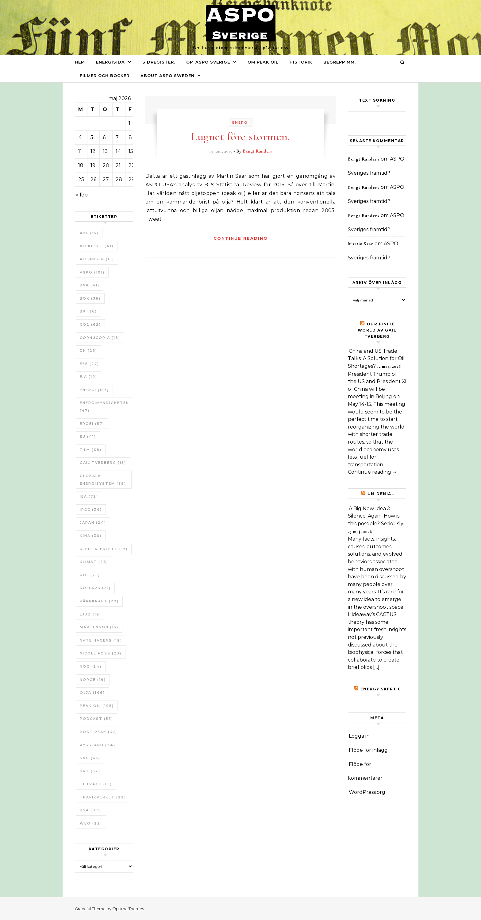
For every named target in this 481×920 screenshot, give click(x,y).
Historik (301, 62)
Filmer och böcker (104, 75)
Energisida (110, 62)
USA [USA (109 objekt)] (91, 810)
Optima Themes (128, 908)
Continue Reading (240, 238)
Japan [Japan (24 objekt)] (93, 522)
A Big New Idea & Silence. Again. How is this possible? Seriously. (376, 516)
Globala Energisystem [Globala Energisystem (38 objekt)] (103, 480)
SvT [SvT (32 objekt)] (90, 771)
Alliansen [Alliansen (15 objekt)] (97, 259)
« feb (82, 195)
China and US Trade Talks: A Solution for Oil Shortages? (376, 358)
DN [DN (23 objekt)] (88, 350)
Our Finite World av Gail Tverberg (377, 330)
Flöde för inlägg (368, 750)
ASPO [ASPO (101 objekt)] (92, 272)
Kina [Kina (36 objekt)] (91, 536)
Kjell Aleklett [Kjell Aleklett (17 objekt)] (104, 549)
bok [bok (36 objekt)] (90, 298)
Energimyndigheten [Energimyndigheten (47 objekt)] (104, 407)
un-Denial (380, 493)
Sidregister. (158, 62)
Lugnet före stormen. (240, 137)
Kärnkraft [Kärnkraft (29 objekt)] (99, 601)
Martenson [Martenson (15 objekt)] (99, 627)
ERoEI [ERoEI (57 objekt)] (92, 423)
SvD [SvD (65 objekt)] (90, 758)
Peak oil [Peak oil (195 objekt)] (97, 706)
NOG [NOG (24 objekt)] (91, 666)
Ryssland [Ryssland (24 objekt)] (97, 745)
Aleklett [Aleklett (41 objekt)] (97, 246)
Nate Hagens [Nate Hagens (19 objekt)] (101, 640)
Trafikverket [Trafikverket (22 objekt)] (103, 797)
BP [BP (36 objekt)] (88, 311)
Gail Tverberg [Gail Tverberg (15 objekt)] (103, 462)
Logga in (359, 736)
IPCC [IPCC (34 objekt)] (91, 509)
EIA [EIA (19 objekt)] (88, 377)
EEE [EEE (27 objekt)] (89, 364)
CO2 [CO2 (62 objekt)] (90, 324)
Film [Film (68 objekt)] (91, 450)
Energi (240, 122)
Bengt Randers (257, 151)
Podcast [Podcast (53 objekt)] (96, 718)
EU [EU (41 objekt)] (88, 436)
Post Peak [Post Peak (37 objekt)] (98, 732)
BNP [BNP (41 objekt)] (89, 285)
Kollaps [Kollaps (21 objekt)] (95, 588)
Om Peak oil (263, 62)
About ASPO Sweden (167, 75)
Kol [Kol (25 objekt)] (90, 575)
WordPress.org (367, 792)
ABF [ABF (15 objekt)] (89, 233)
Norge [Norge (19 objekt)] (93, 679)
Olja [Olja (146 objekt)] (92, 692)
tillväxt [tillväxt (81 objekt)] (96, 784)
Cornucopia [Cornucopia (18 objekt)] (100, 338)
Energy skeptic (380, 689)
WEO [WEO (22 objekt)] (91, 823)
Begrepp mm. (339, 62)
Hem (80, 62)
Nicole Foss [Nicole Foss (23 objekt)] (100, 653)
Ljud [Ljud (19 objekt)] (90, 614)
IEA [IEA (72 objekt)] (89, 496)
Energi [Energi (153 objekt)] (94, 390)
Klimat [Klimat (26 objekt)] (94, 562)
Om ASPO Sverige (208, 62)
